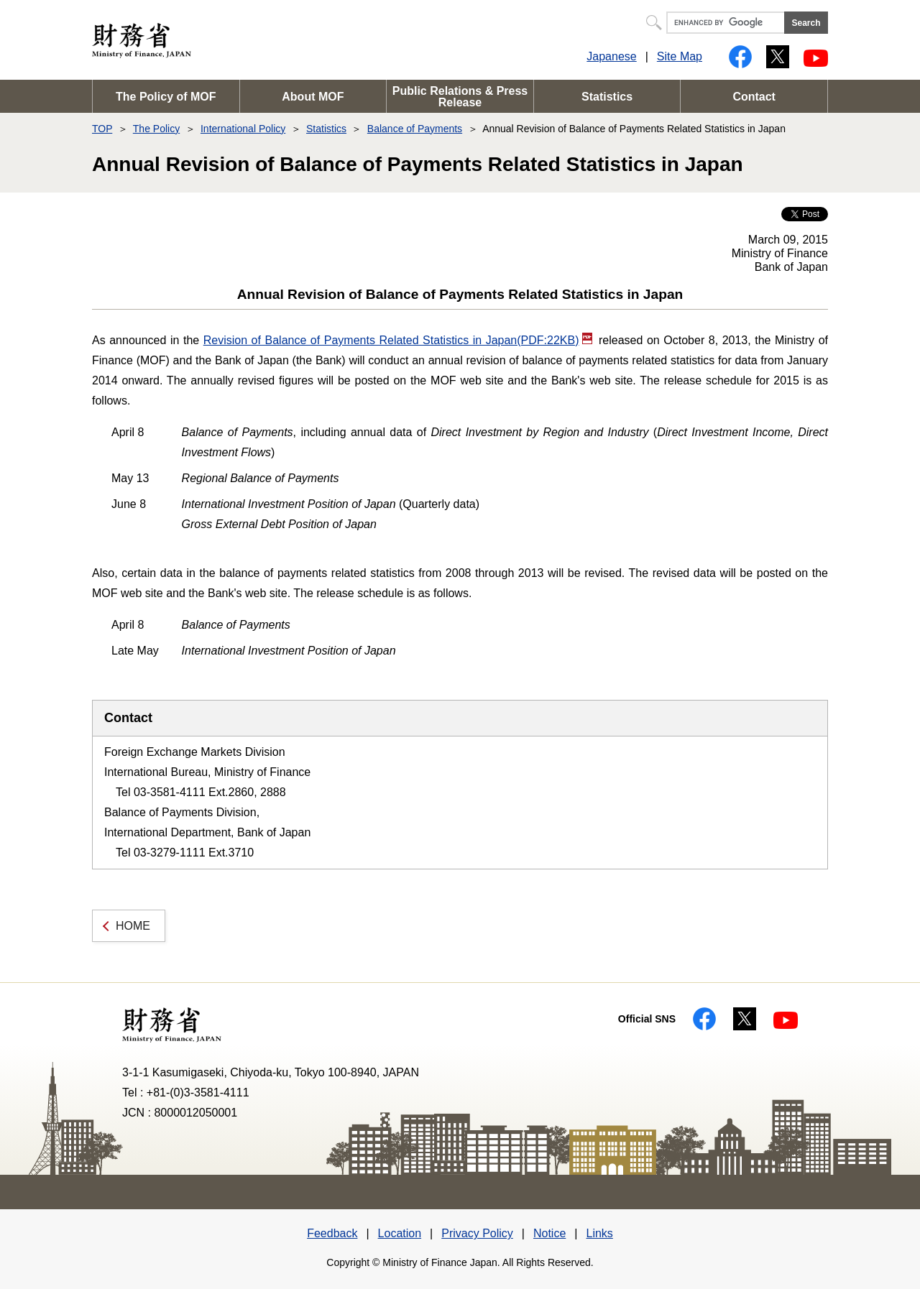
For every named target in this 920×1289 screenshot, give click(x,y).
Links (599, 1233)
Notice (549, 1233)
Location (400, 1233)
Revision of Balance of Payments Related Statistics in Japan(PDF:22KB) (397, 340)
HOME (133, 926)
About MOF (313, 97)
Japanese (611, 56)
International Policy (243, 128)
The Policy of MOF (166, 97)
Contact (754, 97)
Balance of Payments (414, 128)
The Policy (156, 128)
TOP (102, 128)
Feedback (332, 1233)
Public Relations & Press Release (460, 96)
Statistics (606, 97)
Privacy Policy (477, 1233)
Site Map (679, 56)
